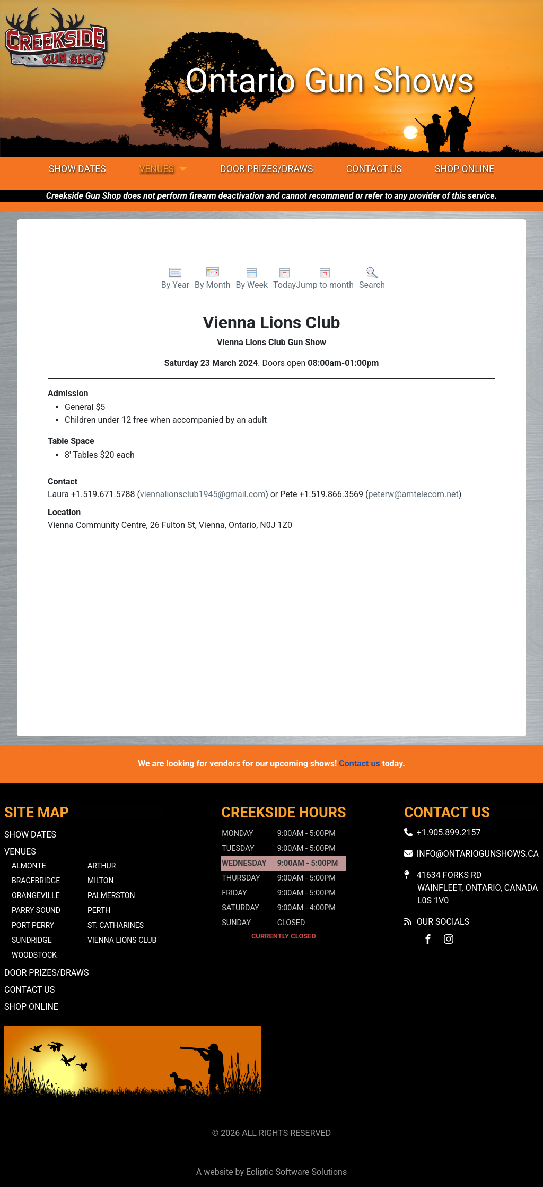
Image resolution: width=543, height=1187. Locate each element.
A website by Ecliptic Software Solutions (271, 1172)
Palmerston (111, 895)
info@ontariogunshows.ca (478, 854)
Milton (100, 880)
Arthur (101, 865)
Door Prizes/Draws (266, 169)
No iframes (410, 1074)
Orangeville (36, 895)
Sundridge (32, 940)
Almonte (29, 865)
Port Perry (33, 925)
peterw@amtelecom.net (413, 494)
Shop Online (464, 169)
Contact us (359, 763)
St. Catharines (115, 925)
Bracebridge (36, 880)
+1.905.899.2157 (449, 832)
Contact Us (374, 169)
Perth (98, 910)
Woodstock (34, 955)
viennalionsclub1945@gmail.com (202, 494)
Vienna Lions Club (121, 940)
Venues (156, 169)
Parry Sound (36, 910)
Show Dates (77, 169)
